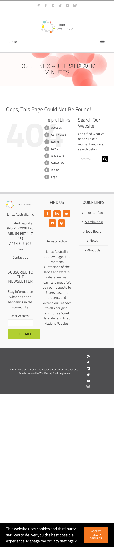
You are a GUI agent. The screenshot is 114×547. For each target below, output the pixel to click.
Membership (94, 222)
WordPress (45, 373)
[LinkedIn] (57, 213)
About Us (56, 127)
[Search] (105, 159)
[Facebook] (47, 213)
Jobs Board (57, 155)
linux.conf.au (94, 212)
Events (55, 141)
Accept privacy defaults (96, 535)
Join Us (55, 169)
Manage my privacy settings (51, 541)
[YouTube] (52, 223)
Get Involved (58, 134)
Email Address (20, 316)
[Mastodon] (61, 223)
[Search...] (90, 159)
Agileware (65, 373)
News (54, 148)
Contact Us (57, 162)
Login (54, 176)
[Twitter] (66, 213)
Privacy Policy (57, 241)
